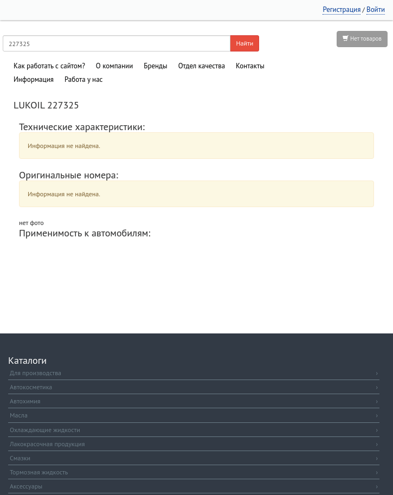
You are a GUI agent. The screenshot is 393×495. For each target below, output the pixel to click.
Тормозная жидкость (194, 472)
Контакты (250, 65)
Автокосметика (194, 386)
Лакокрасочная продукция (194, 443)
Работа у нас (84, 79)
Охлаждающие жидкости (194, 429)
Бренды (155, 65)
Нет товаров (362, 38)
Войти (375, 9)
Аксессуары (194, 486)
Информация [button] (34, 79)
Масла (194, 415)
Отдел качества (201, 65)
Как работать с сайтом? (49, 65)
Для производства (194, 372)
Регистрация (341, 9)
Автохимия (194, 401)
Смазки (194, 457)
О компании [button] (114, 65)
